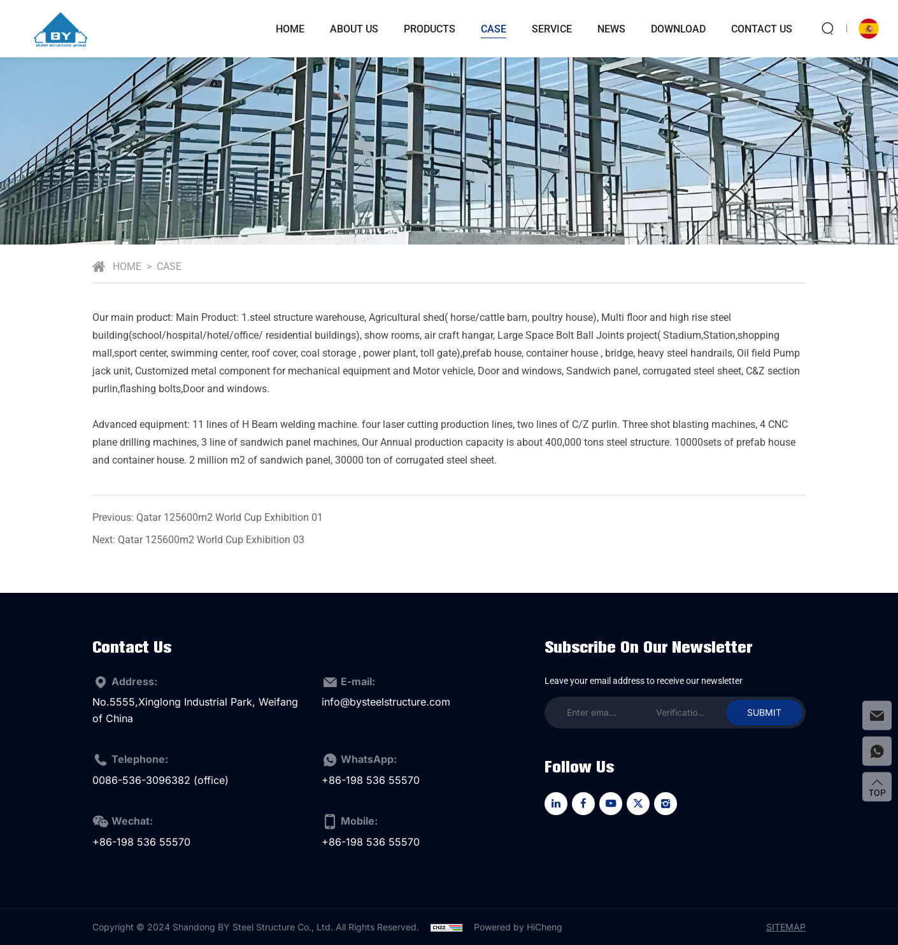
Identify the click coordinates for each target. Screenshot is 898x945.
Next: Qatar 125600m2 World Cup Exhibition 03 (198, 540)
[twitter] (638, 803)
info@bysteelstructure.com (386, 701)
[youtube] (610, 803)
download (678, 29)
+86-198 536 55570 (371, 780)
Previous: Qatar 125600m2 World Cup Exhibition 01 (207, 517)
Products (429, 29)
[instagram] (665, 803)
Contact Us (761, 29)
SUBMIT (764, 712)
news (611, 29)
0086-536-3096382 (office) (160, 780)
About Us (354, 29)
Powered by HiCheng (518, 926)
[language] (869, 28)
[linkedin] (556, 803)
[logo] (60, 28)
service (552, 29)
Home (290, 29)
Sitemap (786, 926)
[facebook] (583, 803)
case (493, 29)
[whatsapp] (877, 751)
